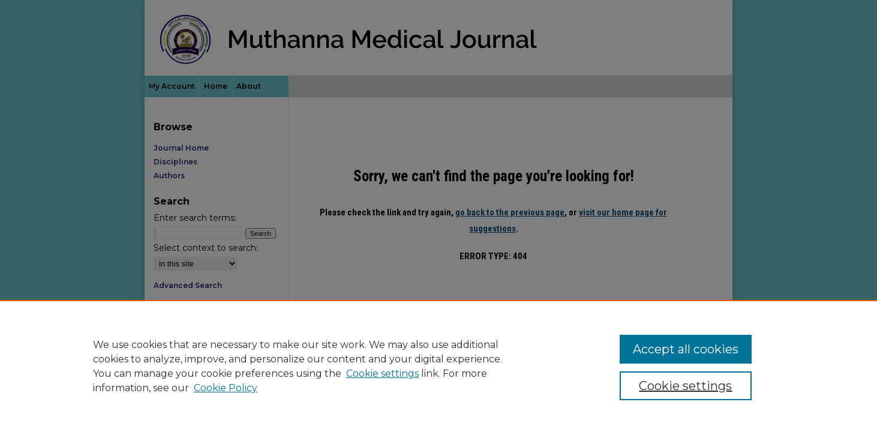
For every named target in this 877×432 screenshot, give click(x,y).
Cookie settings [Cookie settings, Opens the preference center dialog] (685, 386)
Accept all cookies (685, 349)
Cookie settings (382, 373)
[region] (438, 366)
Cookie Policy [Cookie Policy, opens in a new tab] (225, 388)
